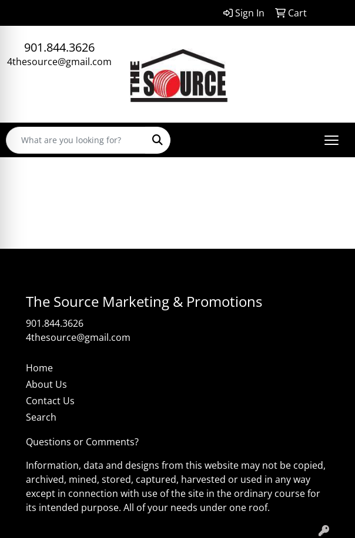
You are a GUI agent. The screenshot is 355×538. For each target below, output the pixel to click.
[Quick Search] (76, 140)
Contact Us (50, 400)
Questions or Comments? (82, 441)
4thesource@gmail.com (59, 61)
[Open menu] (331, 140)
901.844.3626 (59, 47)
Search (41, 417)
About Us (46, 384)
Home (39, 367)
